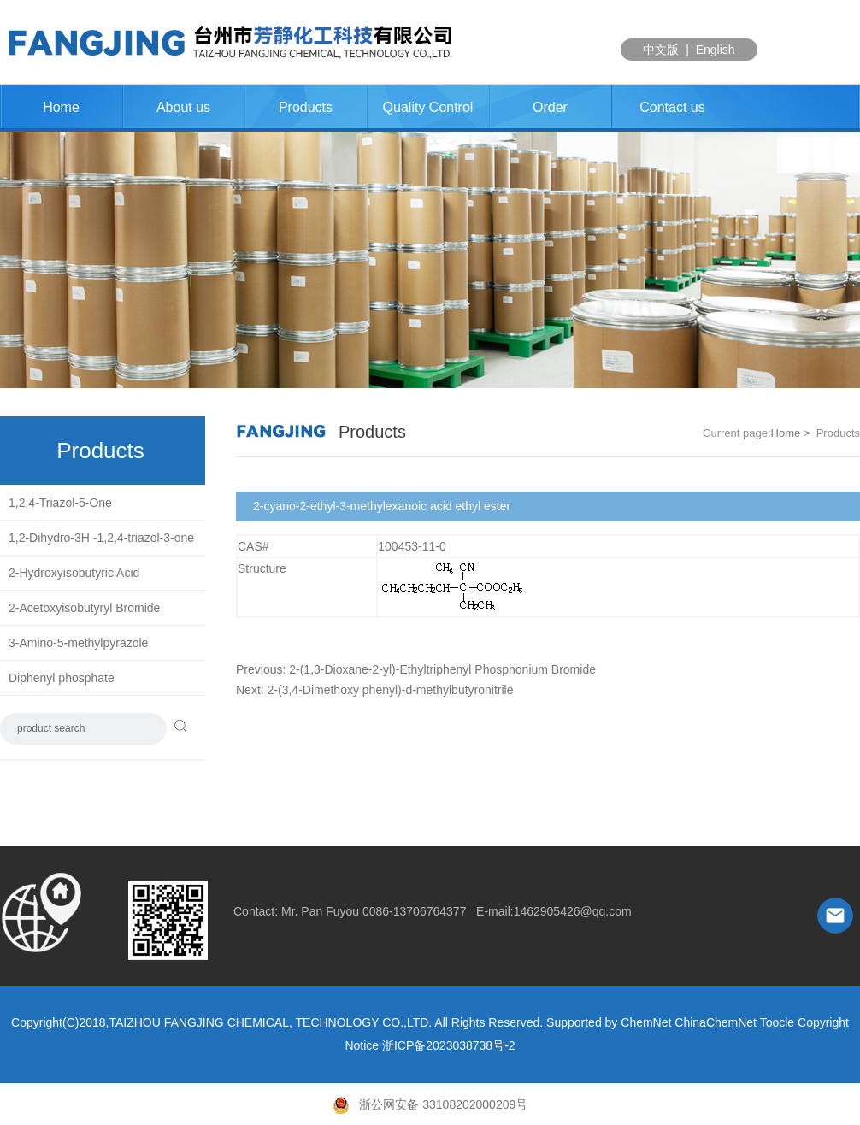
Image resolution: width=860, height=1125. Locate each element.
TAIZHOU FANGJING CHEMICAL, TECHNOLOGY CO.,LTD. (270, 1022)
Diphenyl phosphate (62, 678)
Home (61, 107)
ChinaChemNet (715, 1022)
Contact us (671, 107)
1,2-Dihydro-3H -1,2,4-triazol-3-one (101, 538)
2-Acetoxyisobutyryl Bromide (84, 608)
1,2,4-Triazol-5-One (60, 502)
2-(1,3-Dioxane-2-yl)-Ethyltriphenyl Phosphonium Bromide (442, 669)
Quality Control (428, 107)
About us (183, 107)
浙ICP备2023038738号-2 (448, 1045)
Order (550, 107)
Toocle (777, 1022)
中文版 (661, 49)
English (715, 49)
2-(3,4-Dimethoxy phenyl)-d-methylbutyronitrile (391, 690)
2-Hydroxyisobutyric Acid (74, 573)
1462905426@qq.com (573, 911)
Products (306, 107)
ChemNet (646, 1022)
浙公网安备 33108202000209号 (430, 1104)
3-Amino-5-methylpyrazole (78, 643)
